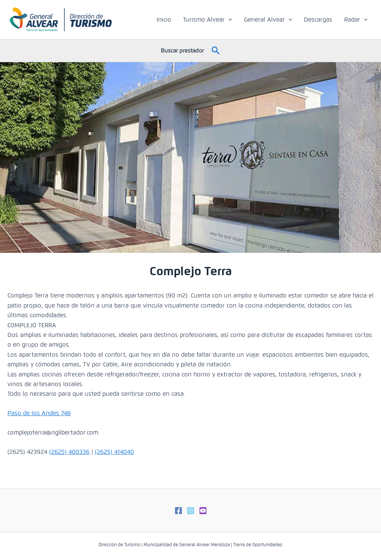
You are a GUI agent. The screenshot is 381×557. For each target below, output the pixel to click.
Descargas (318, 19)
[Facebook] (178, 511)
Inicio (164, 19)
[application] (228, 20)
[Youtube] (203, 511)
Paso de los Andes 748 (39, 413)
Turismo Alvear (207, 20)
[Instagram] (191, 511)
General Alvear (268, 20)
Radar (356, 20)
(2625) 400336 (69, 451)
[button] (215, 51)
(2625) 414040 (114, 451)
